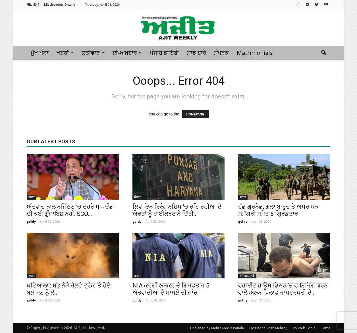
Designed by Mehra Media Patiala (217, 328)
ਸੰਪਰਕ (221, 53)
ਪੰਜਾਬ (137, 197)
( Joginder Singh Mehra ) (268, 328)
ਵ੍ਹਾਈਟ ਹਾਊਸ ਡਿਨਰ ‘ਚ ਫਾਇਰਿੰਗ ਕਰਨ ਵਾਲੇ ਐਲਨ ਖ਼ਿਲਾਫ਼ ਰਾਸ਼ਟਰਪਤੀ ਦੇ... (283, 289)
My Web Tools (303, 328)
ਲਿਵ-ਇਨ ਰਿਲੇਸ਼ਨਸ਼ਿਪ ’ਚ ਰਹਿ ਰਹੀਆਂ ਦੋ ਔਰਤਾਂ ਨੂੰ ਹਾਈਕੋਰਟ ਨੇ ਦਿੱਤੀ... (176, 210)
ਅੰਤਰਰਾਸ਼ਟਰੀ (247, 276)
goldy (31, 221)
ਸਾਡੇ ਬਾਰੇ (196, 53)
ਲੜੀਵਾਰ (93, 53)
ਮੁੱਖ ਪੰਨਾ (40, 53)
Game (325, 328)
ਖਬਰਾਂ (65, 53)
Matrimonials (255, 53)
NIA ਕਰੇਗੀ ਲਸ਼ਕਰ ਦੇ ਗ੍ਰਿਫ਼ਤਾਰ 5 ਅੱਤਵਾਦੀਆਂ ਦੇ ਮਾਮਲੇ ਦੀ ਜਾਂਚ (170, 289)
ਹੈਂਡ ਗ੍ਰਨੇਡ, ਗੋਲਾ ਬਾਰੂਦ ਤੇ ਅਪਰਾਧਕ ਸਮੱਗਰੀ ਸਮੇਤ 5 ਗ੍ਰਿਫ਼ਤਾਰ (278, 210)
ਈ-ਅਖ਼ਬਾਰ (127, 53)
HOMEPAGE (195, 114)
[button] (323, 53)
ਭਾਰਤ (31, 197)
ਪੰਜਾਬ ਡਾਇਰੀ (164, 53)
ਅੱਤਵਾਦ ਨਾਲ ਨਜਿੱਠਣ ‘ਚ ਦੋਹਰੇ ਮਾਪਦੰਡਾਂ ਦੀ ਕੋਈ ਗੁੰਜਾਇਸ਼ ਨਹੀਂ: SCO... (71, 210)
